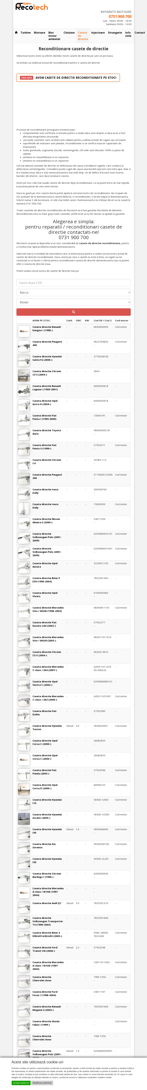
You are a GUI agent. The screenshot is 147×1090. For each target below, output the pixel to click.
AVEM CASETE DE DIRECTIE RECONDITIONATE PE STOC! (68, 78)
